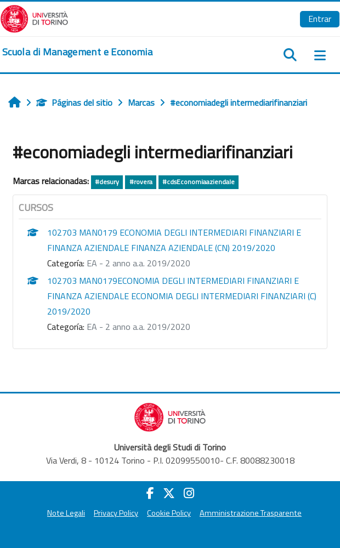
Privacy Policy (116, 513)
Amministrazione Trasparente (251, 513)
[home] (77, 52)
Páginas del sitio (74, 102)
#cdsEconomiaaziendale (198, 181)
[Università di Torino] (34, 17)
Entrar (319, 18)
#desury (107, 181)
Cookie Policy (169, 513)
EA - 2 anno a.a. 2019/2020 (138, 263)
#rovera (140, 181)
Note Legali (66, 513)
